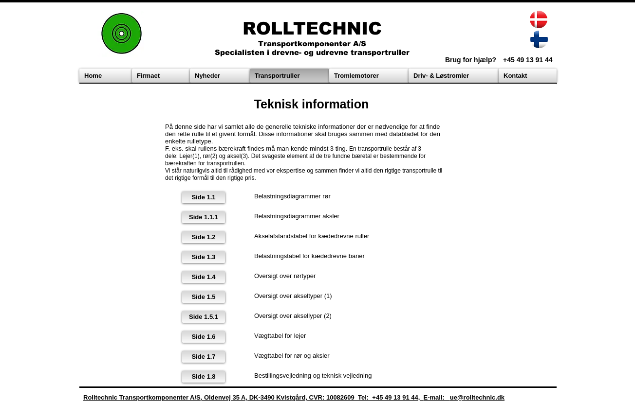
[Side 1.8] (203, 377)
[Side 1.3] (203, 257)
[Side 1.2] (203, 237)
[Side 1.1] (203, 197)
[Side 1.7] (203, 357)
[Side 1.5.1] (203, 317)
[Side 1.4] (203, 277)
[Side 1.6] (203, 337)
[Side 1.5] (203, 297)
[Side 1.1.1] (203, 217)
